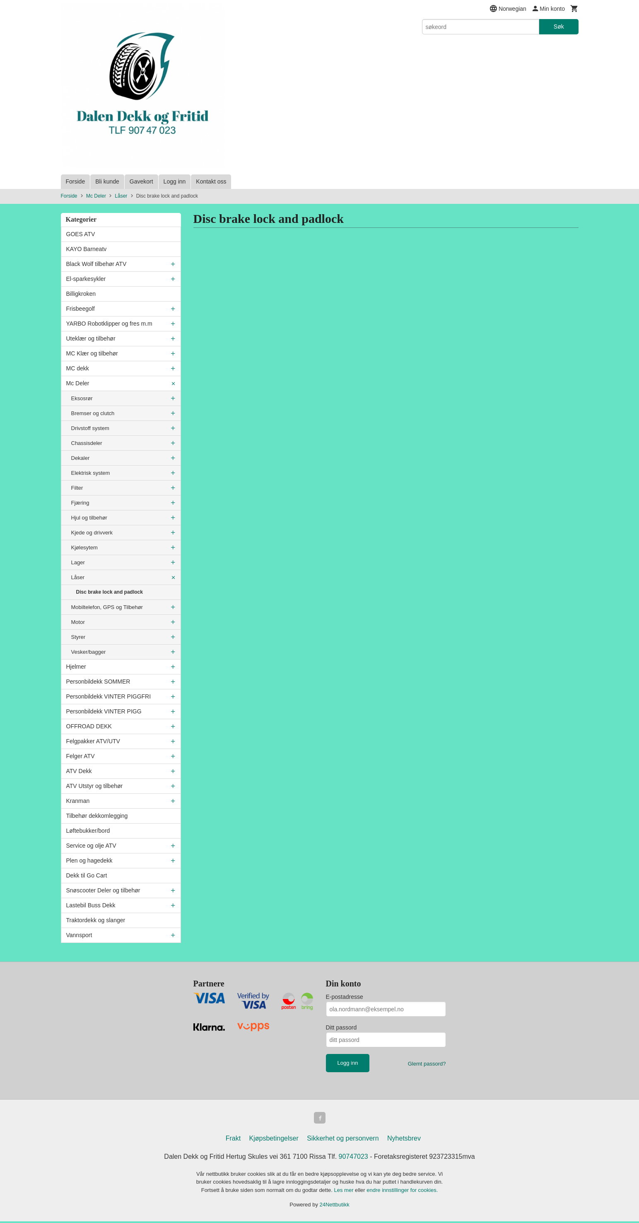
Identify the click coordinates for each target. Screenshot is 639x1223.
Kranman (78, 801)
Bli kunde (107, 181)
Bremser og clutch (93, 413)
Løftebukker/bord (88, 830)
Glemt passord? (427, 1064)
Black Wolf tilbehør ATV (96, 264)
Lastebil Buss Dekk (91, 905)
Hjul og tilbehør (89, 518)
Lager (78, 562)
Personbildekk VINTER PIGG (104, 711)
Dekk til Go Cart (86, 875)
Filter (77, 488)
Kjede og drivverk (92, 532)
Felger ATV (80, 756)
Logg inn (175, 181)
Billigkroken (81, 293)
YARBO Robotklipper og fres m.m (109, 323)
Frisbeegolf (80, 308)
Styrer (78, 637)
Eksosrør (82, 398)
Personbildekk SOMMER (98, 681)
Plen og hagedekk (89, 860)
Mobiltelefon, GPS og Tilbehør (107, 607)
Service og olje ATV (91, 845)
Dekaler (80, 458)
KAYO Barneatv (86, 249)
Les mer (344, 1192)
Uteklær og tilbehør (91, 338)
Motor (78, 622)
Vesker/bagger (88, 652)
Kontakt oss (211, 181)
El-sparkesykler (86, 279)
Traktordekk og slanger (95, 920)
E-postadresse (344, 996)
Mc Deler (77, 383)
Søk (559, 26)
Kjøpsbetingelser (274, 1139)
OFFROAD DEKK (89, 726)
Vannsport (79, 935)
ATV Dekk (79, 771)
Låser (78, 577)
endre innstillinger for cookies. (402, 1192)
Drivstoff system (90, 428)
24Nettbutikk (335, 1206)
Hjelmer (76, 666)
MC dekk (77, 368)
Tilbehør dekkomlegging (97, 815)
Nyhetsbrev (404, 1139)
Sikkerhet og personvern (343, 1139)
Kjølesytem (84, 547)
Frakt (233, 1139)
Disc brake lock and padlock (109, 592)
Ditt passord (341, 1027)
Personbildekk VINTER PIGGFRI (108, 696)
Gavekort (141, 181)
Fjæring (80, 503)
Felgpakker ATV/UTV (93, 741)
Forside (75, 181)
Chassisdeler (86, 443)
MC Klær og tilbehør (92, 353)
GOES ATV (80, 234)
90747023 (353, 1158)
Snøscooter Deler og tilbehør (103, 890)
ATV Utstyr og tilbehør (94, 786)
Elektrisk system (90, 473)
